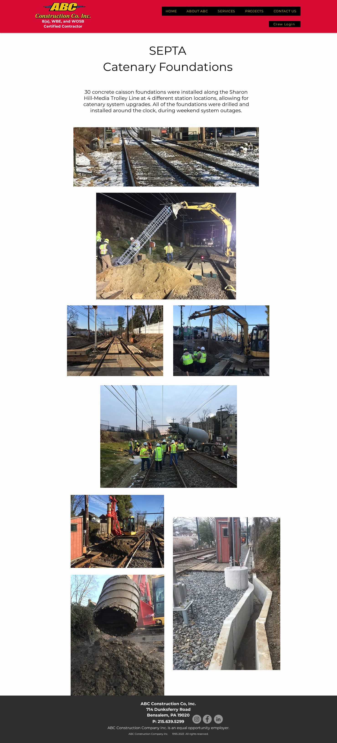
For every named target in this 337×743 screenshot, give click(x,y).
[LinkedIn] (218, 719)
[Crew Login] (285, 24)
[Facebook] (207, 719)
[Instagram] (196, 719)
